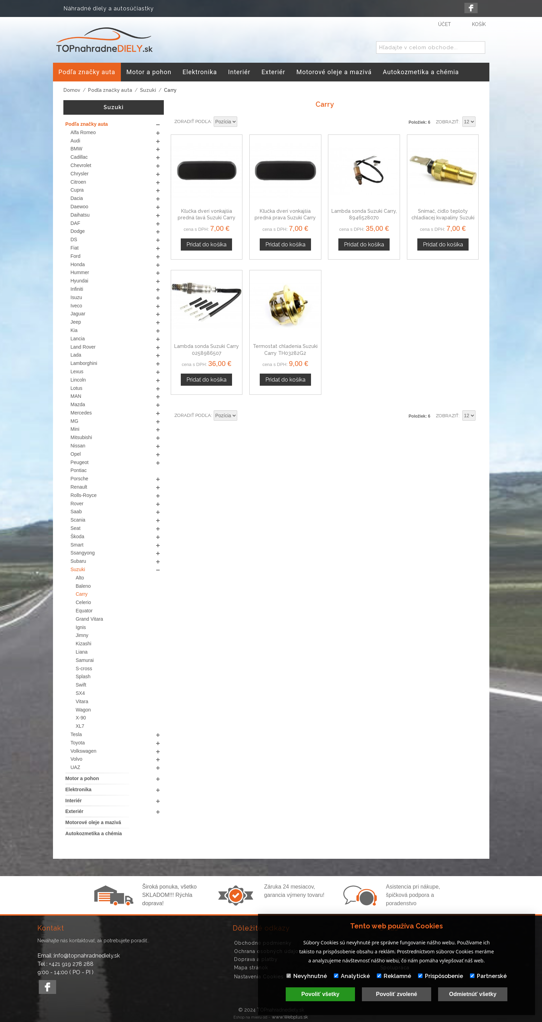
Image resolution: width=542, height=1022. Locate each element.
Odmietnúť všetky (473, 994)
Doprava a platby (256, 959)
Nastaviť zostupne (243, 122)
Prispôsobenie (440, 976)
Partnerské (488, 976)
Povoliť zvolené (396, 994)
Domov (71, 90)
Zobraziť (447, 121)
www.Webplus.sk (290, 1017)
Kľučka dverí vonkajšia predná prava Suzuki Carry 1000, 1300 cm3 (285, 217)
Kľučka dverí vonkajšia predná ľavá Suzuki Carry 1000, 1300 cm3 (207, 217)
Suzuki (148, 90)
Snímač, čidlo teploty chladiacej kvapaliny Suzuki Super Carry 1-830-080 (442, 217)
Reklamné (394, 976)
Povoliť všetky (320, 994)
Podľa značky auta (110, 90)
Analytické (352, 976)
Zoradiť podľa (192, 121)
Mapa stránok (251, 967)
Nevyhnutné (306, 976)
